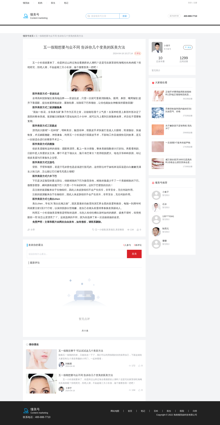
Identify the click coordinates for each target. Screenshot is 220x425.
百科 (156, 411)
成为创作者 (174, 16)
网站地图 (115, 411)
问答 (195, 411)
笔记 (66, 3)
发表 (134, 253)
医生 (53, 3)
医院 (182, 411)
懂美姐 (26, 3)
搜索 (125, 16)
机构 (40, 3)
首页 (130, 411)
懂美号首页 (28, 36)
